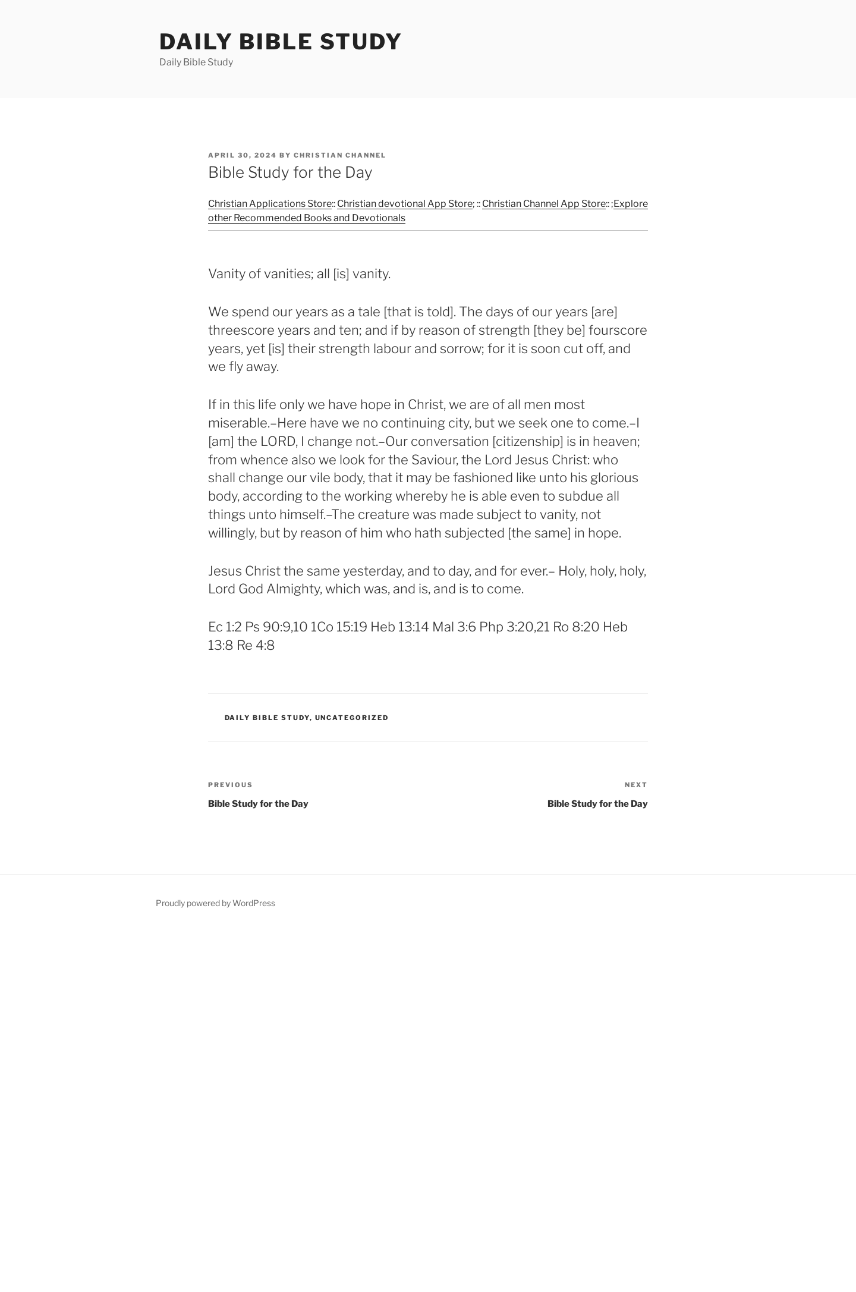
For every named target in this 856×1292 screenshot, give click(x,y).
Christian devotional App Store (405, 203)
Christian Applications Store (270, 203)
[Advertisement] (356, 1109)
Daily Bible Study (281, 42)
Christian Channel (340, 155)
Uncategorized (352, 717)
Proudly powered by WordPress (215, 903)
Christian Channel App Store (544, 203)
